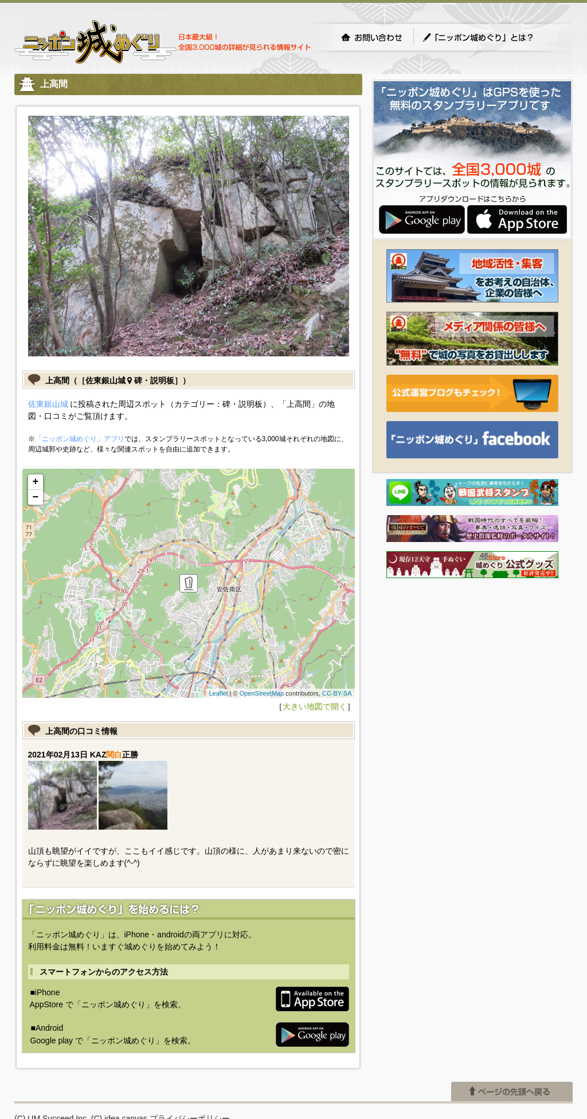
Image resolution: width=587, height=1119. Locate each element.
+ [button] (36, 482)
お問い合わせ (371, 37)
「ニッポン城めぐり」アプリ (79, 439)
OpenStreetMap (262, 693)
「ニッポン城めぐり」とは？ (489, 37)
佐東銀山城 (48, 404)
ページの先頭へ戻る (512, 1091)
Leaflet (218, 693)
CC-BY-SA (337, 693)
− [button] (36, 497)
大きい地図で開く (315, 706)
